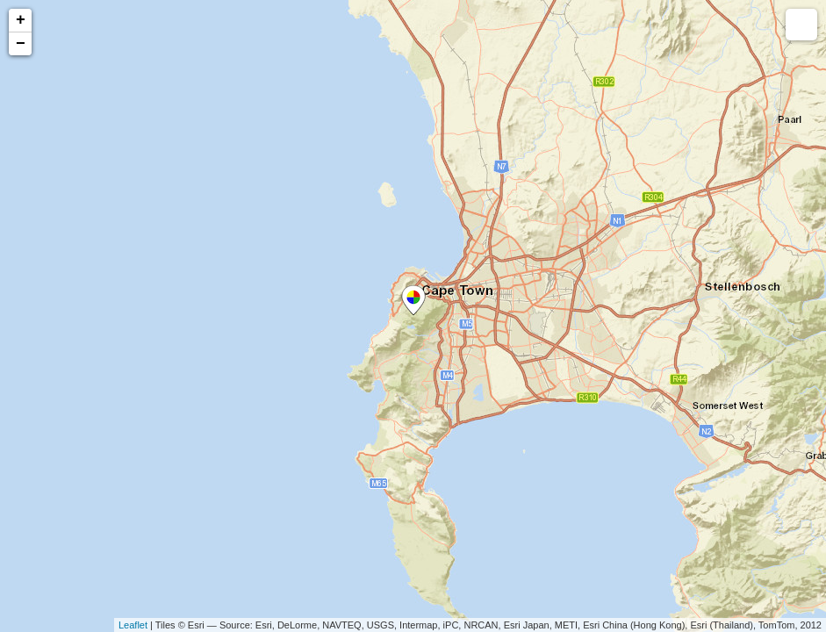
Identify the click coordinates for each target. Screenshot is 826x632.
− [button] (20, 43)
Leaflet (133, 625)
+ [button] (20, 20)
